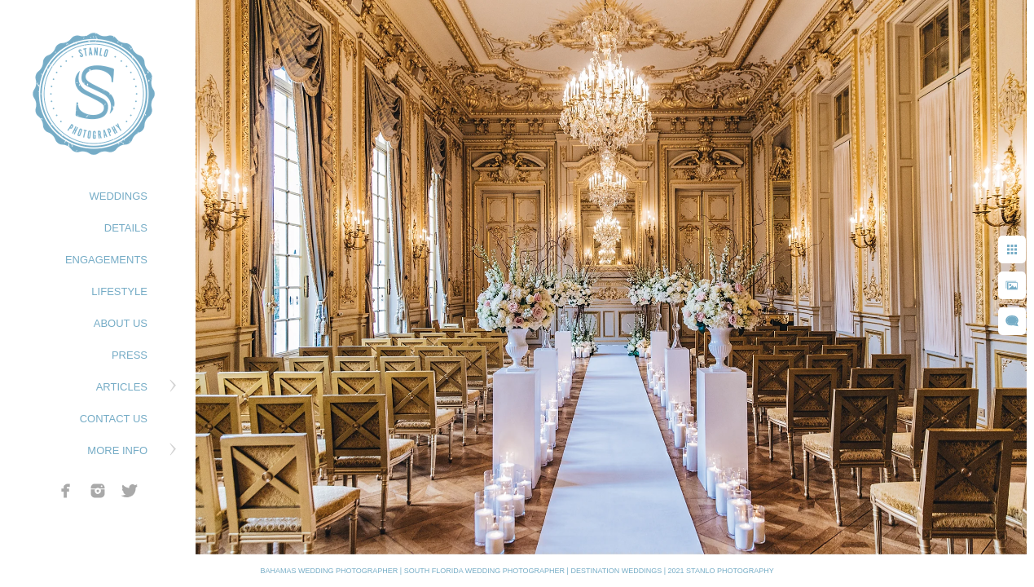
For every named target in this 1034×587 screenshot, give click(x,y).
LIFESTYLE (119, 291)
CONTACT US (113, 419)
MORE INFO (117, 450)
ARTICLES (121, 387)
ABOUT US (120, 323)
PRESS (129, 355)
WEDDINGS (119, 196)
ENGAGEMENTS (106, 260)
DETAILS (125, 228)
